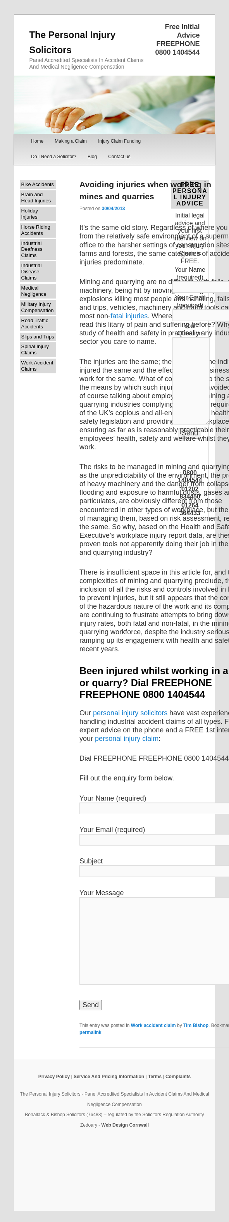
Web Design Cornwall (125, 1125)
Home (37, 141)
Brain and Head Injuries (36, 198)
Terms (155, 1076)
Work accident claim (153, 1025)
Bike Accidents (37, 184)
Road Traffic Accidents (34, 324)
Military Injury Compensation (37, 307)
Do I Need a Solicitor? (53, 156)
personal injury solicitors (131, 713)
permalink (90, 1032)
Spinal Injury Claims (35, 349)
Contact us (119, 156)
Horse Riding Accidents (35, 230)
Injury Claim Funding (119, 141)
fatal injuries (129, 316)
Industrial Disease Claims (31, 271)
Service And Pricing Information (109, 1076)
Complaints (178, 1076)
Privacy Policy (54, 1076)
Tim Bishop (195, 1025)
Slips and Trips (37, 337)
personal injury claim (126, 738)
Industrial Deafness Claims (32, 249)
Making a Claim (71, 141)
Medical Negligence (33, 291)
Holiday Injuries (29, 214)
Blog (92, 156)
